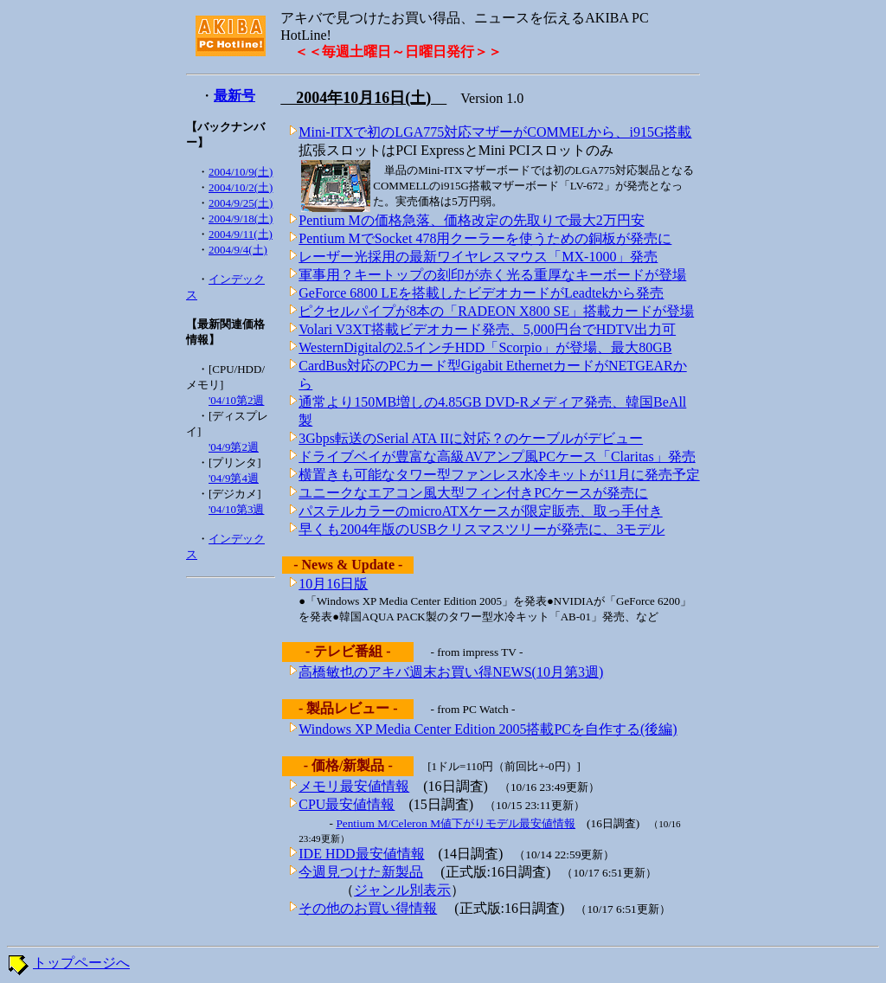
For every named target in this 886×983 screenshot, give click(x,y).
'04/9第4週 (234, 478)
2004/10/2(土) (241, 187)
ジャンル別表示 (402, 890)
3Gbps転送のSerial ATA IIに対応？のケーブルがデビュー (471, 438)
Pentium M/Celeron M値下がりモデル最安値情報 (455, 823)
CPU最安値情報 (347, 804)
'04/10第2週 (236, 400)
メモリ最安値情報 (354, 786)
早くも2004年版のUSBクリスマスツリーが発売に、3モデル (481, 529)
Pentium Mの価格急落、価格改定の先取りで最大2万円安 (472, 220)
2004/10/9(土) (241, 171)
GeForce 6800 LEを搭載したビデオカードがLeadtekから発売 (481, 293)
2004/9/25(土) (241, 202)
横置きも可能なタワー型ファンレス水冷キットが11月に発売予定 (499, 474)
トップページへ (81, 962)
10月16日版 (333, 583)
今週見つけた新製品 (361, 871)
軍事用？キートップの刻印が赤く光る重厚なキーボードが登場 (492, 274)
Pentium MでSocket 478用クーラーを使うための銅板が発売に (485, 238)
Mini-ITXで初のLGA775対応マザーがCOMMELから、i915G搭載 (495, 132)
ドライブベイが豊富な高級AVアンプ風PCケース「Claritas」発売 (497, 456)
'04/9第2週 (234, 446)
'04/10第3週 (236, 509)
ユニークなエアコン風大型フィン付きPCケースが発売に (473, 492)
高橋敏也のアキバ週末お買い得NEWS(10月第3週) (451, 672)
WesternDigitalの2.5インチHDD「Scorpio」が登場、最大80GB (485, 347)
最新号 (234, 95)
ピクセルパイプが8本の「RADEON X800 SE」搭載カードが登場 (496, 311)
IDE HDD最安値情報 (361, 853)
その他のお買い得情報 (368, 908)
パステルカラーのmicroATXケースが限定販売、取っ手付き (480, 511)
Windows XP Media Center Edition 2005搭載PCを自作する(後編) (488, 729)
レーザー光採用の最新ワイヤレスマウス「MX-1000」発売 (478, 256)
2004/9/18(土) (241, 218)
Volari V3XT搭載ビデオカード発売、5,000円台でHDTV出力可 (487, 329)
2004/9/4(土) (238, 249)
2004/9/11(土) (241, 234)
